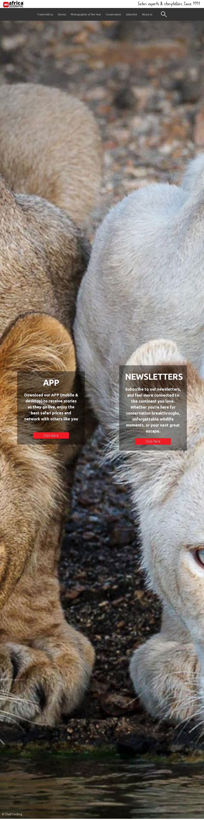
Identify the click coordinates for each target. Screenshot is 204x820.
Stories (62, 14)
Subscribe (131, 14)
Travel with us (45, 14)
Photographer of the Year (86, 14)
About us (147, 14)
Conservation (113, 14)
